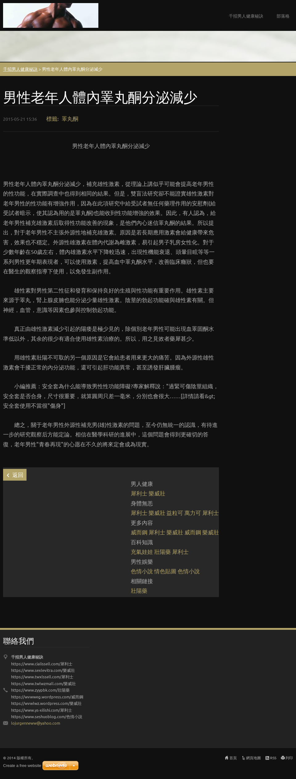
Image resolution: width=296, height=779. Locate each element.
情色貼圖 (165, 571)
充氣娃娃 (142, 551)
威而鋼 (139, 532)
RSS (273, 757)
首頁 (233, 757)
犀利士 (139, 493)
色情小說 (142, 571)
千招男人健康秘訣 (246, 16)
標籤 (51, 118)
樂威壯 (157, 493)
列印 (289, 757)
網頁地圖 (253, 757)
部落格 (283, 16)
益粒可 (174, 512)
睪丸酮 (70, 118)
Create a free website (22, 765)
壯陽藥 (162, 551)
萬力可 (192, 512)
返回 (17, 474)
